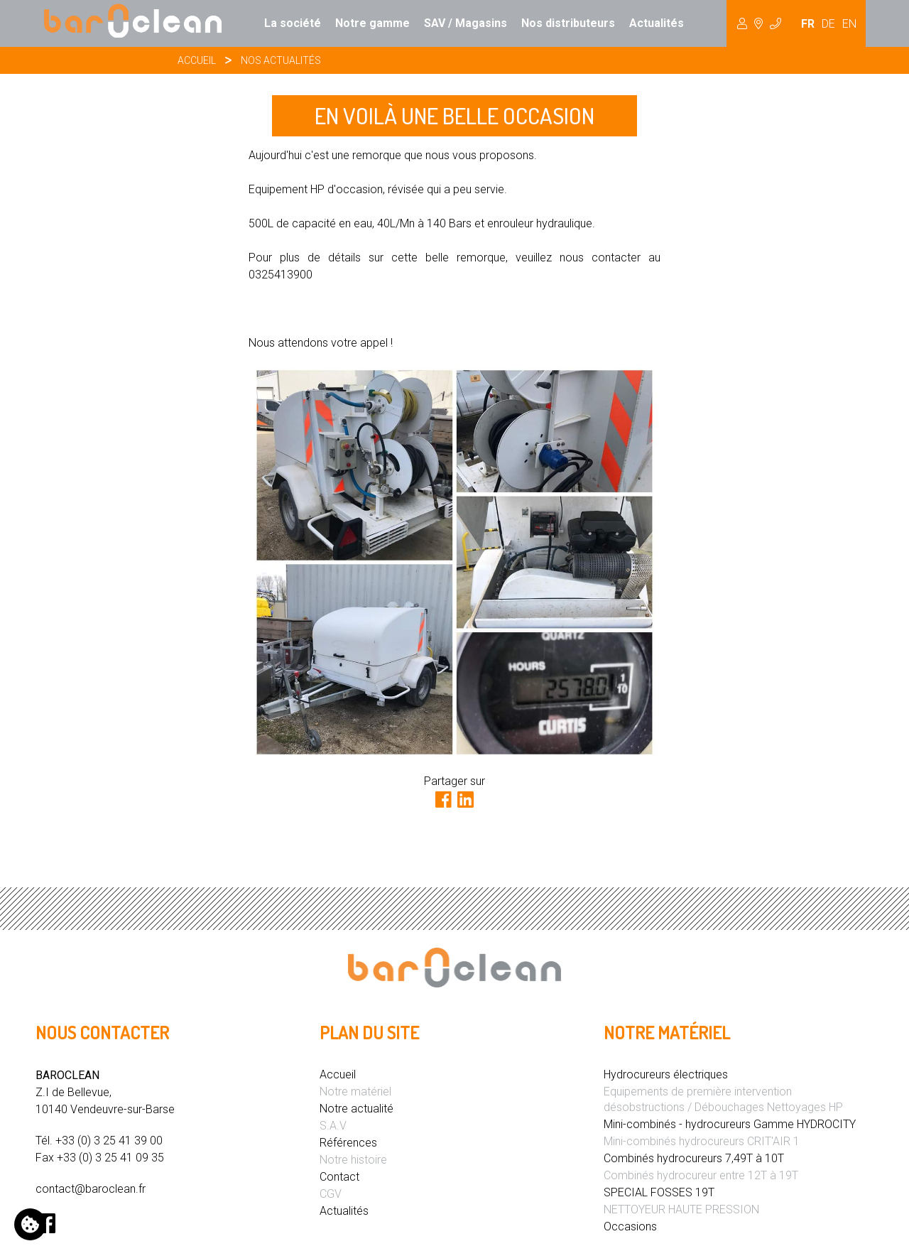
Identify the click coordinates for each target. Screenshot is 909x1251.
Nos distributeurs (568, 23)
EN (849, 24)
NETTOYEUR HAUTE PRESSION (681, 1209)
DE (828, 24)
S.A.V (333, 1125)
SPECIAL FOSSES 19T (659, 1192)
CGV (331, 1194)
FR (808, 24)
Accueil (197, 60)
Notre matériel (355, 1091)
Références (348, 1142)
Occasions (630, 1226)
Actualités (656, 23)
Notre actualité (356, 1108)
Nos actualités (281, 60)
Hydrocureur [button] (759, 23)
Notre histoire (353, 1159)
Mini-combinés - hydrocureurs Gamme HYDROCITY (730, 1124)
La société (292, 23)
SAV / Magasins (465, 23)
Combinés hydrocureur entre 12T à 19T (701, 1175)
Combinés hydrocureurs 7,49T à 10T (694, 1158)
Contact (339, 1177)
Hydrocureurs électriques (666, 1074)
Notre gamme (372, 23)
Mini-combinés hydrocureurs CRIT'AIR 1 (702, 1141)
